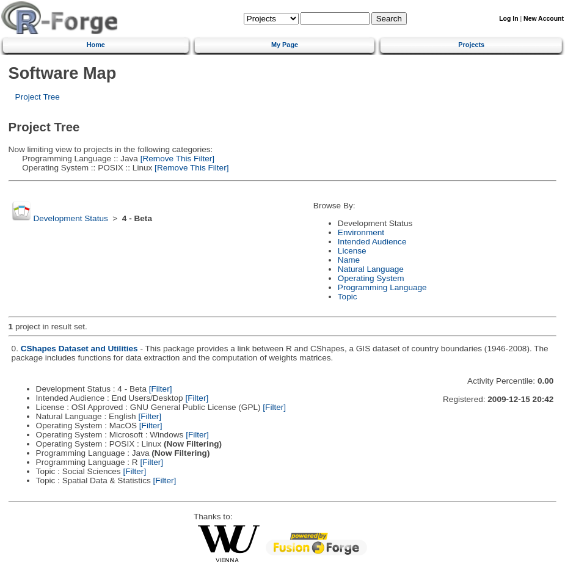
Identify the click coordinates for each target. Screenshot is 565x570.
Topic (347, 296)
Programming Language (382, 287)
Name (349, 260)
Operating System (371, 278)
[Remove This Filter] (176, 158)
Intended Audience (372, 241)
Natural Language (371, 269)
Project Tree (37, 96)
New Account (543, 18)
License (352, 250)
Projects (471, 44)
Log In (508, 18)
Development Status (70, 218)
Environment (361, 232)
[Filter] (160, 388)
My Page (284, 44)
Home (96, 44)
